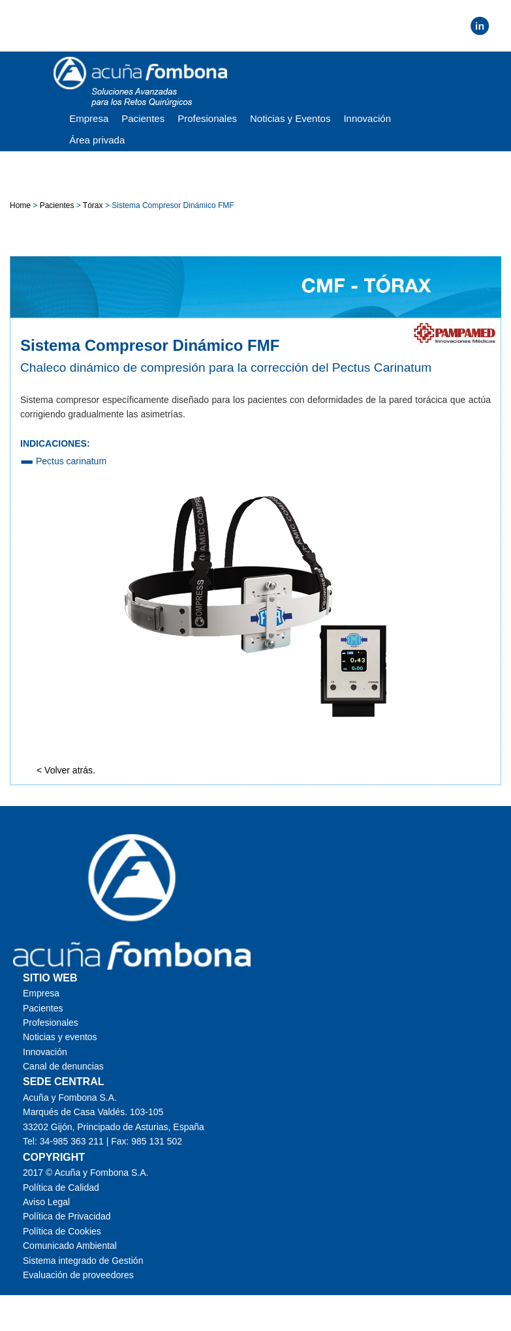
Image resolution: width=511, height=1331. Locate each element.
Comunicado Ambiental (70, 1245)
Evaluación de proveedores (78, 1275)
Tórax (93, 205)
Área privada (97, 139)
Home (21, 205)
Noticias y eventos (60, 1037)
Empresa (88, 118)
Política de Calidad (61, 1187)
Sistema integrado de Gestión (83, 1260)
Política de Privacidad (67, 1216)
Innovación (367, 118)
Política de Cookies (62, 1231)
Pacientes (142, 118)
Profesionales (207, 118)
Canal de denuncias (63, 1066)
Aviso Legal (46, 1202)
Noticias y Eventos (290, 118)
